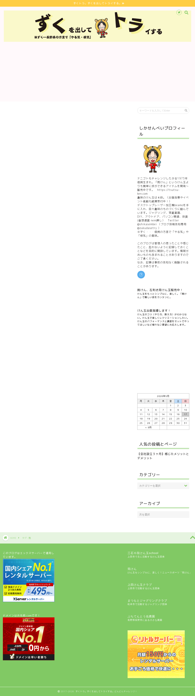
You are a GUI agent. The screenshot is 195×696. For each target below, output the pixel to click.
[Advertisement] (97, 75)
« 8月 (148, 427)
